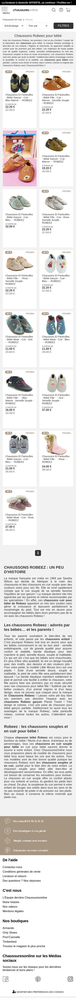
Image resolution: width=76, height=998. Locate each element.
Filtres (63, 25)
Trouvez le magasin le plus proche (24, 946)
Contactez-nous (12, 867)
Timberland (9, 941)
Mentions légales (13, 911)
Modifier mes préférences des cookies (38, 991)
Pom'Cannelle (11, 937)
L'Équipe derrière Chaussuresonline (25, 897)
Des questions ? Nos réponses (22, 880)
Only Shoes (10, 932)
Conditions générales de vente (21, 871)
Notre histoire (11, 902)
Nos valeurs (10, 906)
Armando (8, 928)
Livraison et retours (14, 876)
